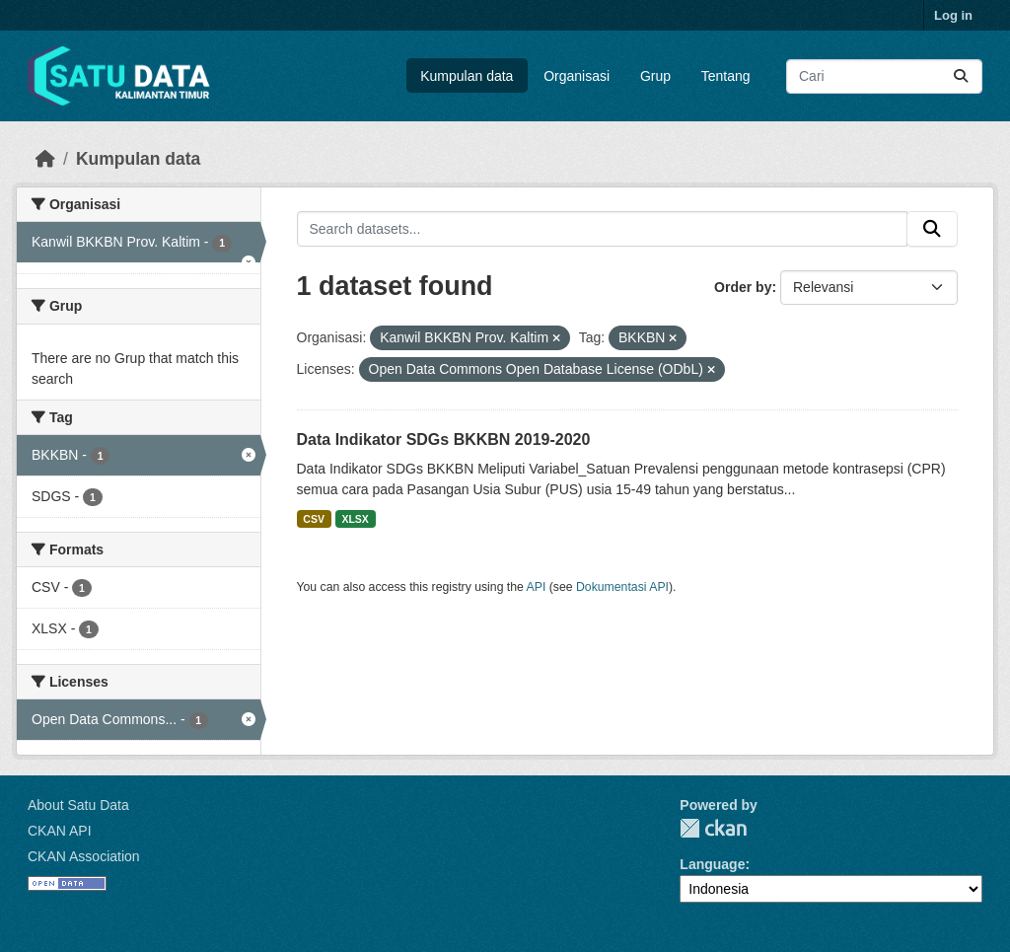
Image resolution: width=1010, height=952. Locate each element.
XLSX (354, 519)
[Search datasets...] (884, 76)
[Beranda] (45, 159)
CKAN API (60, 831)
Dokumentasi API (622, 587)
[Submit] (960, 76)
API (536, 587)
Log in (953, 15)
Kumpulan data (466, 76)
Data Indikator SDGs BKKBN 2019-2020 (444, 439)
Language (712, 864)
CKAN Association (84, 856)
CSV (314, 519)
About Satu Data (78, 805)
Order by (742, 287)
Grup (655, 76)
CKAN (713, 828)
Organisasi (576, 76)
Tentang (726, 76)
